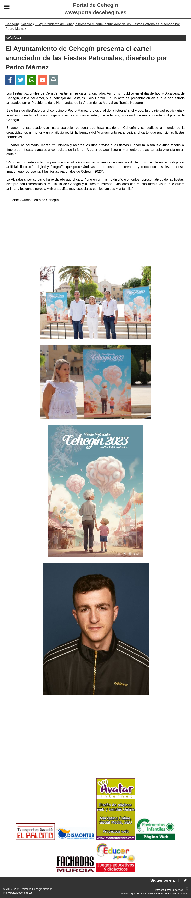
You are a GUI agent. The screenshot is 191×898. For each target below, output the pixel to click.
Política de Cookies (176, 893)
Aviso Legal (128, 893)
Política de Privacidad (150, 893)
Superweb (177, 889)
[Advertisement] (95, 235)
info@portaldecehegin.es (18, 892)
